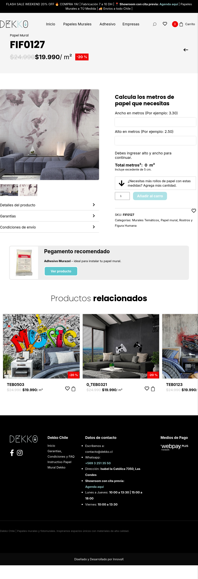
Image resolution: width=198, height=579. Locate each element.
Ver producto (61, 285)
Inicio (50, 24)
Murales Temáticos (145, 220)
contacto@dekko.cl (98, 465)
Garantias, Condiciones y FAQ (60, 467)
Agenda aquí (168, 4)
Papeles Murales (77, 24)
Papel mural (169, 220)
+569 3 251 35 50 (98, 477)
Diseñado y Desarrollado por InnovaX (99, 573)
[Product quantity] (122, 196)
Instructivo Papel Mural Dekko (59, 478)
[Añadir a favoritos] (194, 218)
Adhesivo (108, 24)
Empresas (131, 24)
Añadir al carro (150, 196)
